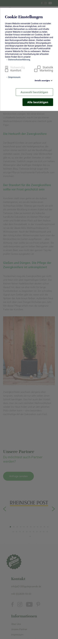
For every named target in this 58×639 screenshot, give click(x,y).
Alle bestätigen (37, 102)
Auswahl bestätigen (34, 92)
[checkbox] (6, 67)
